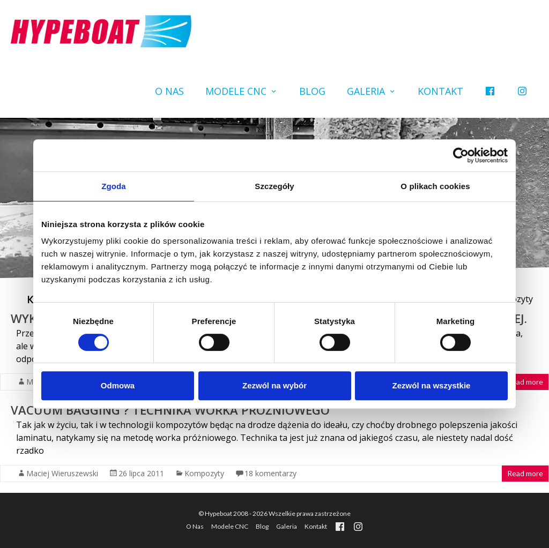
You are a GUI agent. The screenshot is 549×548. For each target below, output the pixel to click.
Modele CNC (235, 91)
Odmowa (118, 385)
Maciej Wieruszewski (62, 473)
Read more (525, 381)
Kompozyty (204, 473)
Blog (312, 91)
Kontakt (440, 91)
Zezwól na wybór (274, 385)
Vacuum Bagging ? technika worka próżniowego (170, 410)
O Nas (169, 91)
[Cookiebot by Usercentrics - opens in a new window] (461, 155)
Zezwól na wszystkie (431, 385)
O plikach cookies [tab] (435, 186)
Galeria (366, 91)
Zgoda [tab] (113, 186)
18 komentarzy (270, 473)
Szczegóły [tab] (274, 186)
